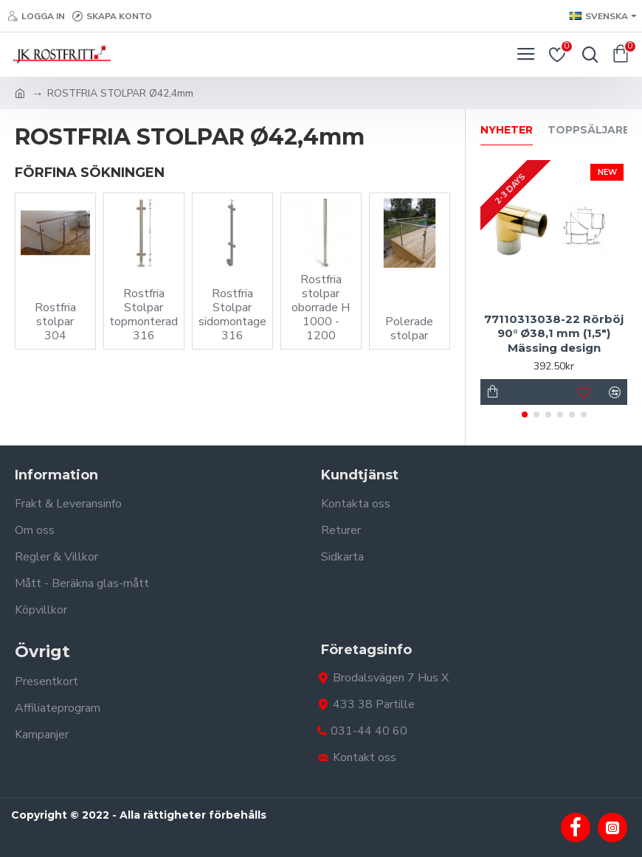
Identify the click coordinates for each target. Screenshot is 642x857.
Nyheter (506, 130)
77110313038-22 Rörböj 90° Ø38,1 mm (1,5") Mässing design (554, 333)
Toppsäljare (588, 130)
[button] (525, 414)
